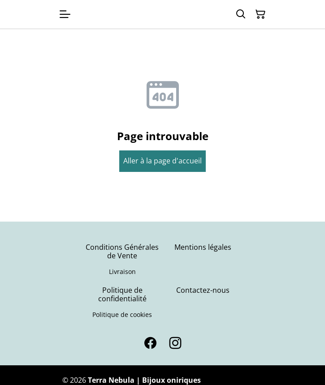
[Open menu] (65, 14)
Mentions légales (202, 247)
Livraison (122, 271)
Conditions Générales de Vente (122, 251)
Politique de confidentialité (122, 294)
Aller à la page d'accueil (162, 161)
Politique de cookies (122, 314)
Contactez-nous (203, 290)
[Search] (241, 14)
